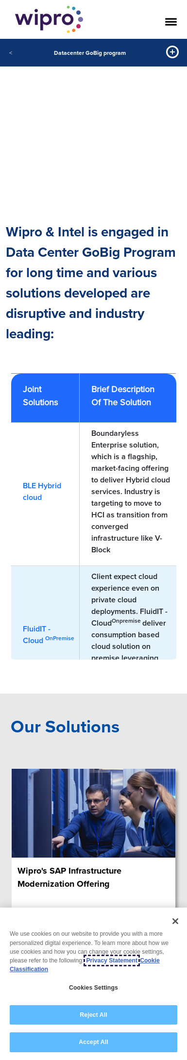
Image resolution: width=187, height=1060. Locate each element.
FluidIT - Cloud (48, 634)
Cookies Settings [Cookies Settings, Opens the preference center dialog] (93, 987)
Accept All (93, 1042)
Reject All (93, 1014)
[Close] (175, 921)
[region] (93, 984)
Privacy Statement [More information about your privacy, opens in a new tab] (111, 960)
